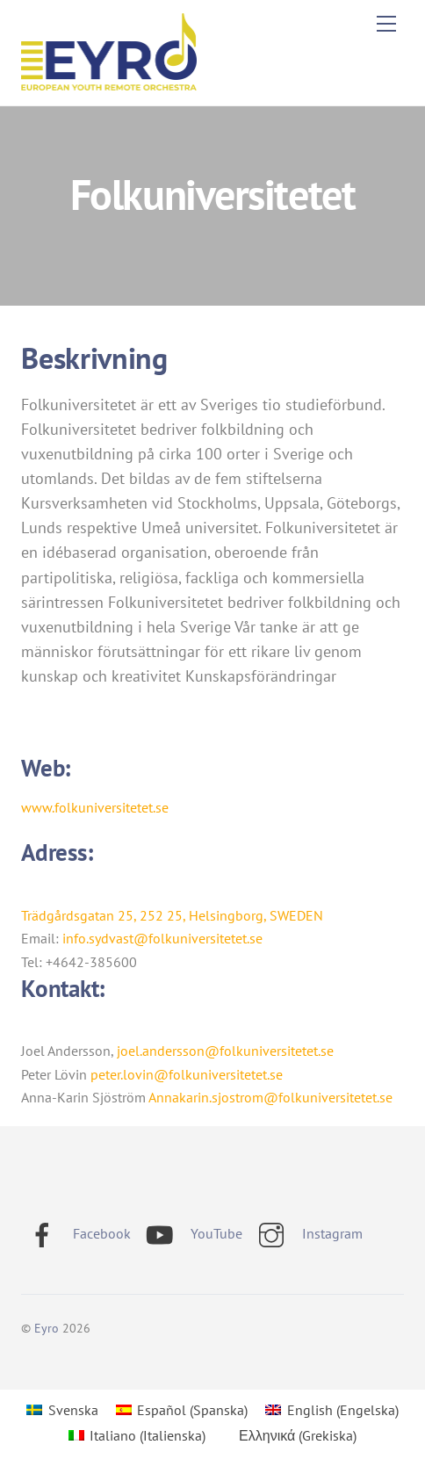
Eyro (46, 1328)
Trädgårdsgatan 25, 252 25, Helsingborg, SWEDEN (172, 915)
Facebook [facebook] (76, 1233)
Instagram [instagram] (306, 1233)
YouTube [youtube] (190, 1233)
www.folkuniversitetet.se (95, 807)
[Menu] (386, 23)
